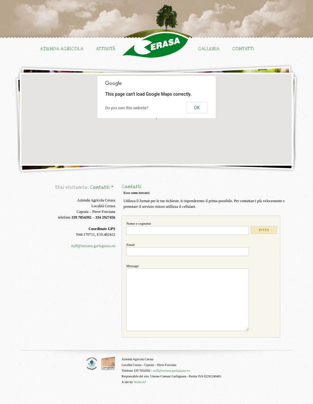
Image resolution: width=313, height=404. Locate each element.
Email (130, 245)
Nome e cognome (138, 223)
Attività (105, 49)
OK (197, 107)
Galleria (208, 49)
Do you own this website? (127, 108)
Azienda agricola (61, 49)
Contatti (243, 49)
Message (132, 266)
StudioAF (140, 382)
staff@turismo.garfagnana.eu (93, 246)
